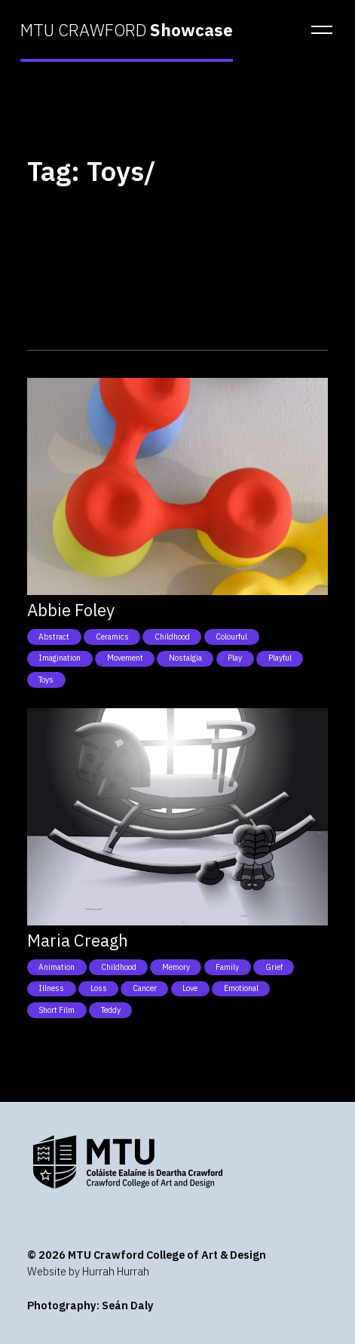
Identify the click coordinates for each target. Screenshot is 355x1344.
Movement (125, 657)
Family (227, 967)
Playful (280, 657)
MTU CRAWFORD (126, 30)
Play (235, 657)
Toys (46, 679)
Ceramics (112, 636)
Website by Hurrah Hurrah (88, 1271)
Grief (274, 967)
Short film (56, 1010)
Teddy (111, 1010)
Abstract (53, 636)
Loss (98, 988)
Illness (51, 988)
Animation (56, 967)
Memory (176, 967)
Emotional (241, 988)
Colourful (231, 636)
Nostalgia (185, 657)
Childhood (172, 636)
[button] (317, 30)
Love (189, 988)
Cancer (145, 988)
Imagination (59, 657)
